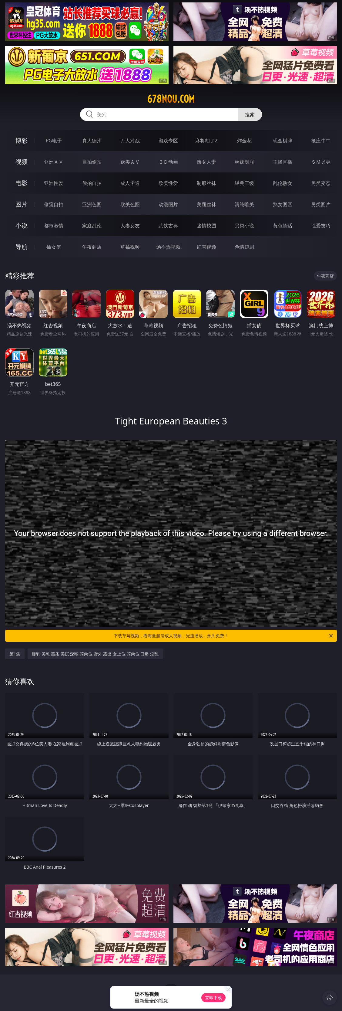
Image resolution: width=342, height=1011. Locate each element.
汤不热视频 (168, 246)
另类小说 (244, 225)
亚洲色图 (92, 204)
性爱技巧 (320, 225)
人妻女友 (130, 225)
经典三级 (244, 183)
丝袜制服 (244, 161)
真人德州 (92, 140)
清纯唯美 (244, 204)
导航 (21, 247)
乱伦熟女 (282, 183)
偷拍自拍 (92, 183)
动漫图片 (168, 204)
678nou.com (171, 99)
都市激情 (53, 225)
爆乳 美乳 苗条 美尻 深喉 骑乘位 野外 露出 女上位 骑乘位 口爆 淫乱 (95, 654)
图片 (21, 204)
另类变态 (320, 183)
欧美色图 (130, 204)
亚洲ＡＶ (53, 161)
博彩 (21, 140)
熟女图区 (282, 204)
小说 (21, 225)
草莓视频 (130, 246)
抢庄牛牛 (320, 140)
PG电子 (54, 140)
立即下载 (213, 997)
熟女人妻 (206, 161)
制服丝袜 (206, 183)
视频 (21, 162)
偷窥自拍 (53, 204)
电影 (21, 183)
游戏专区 (168, 140)
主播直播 (282, 161)
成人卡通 (130, 183)
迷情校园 (206, 225)
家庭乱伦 (92, 225)
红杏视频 (206, 246)
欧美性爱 (168, 183)
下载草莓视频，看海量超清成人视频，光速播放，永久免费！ (224, 635)
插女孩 (53, 246)
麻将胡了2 (206, 140)
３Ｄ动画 (168, 161)
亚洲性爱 (53, 183)
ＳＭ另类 (320, 161)
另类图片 (320, 204)
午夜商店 (92, 246)
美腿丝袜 (206, 204)
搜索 (250, 114)
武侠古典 (168, 225)
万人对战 (130, 140)
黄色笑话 (282, 225)
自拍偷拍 (92, 161)
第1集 (14, 654)
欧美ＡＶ (130, 161)
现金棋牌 (282, 140)
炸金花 (244, 140)
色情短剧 (244, 246)
